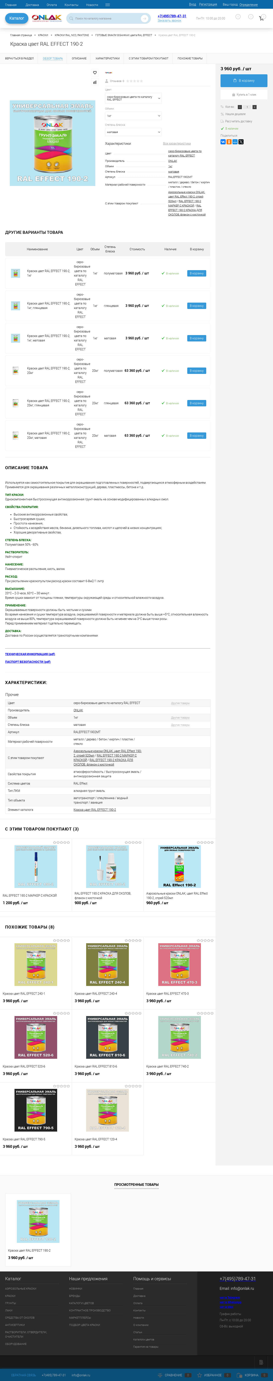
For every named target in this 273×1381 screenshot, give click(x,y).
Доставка (32, 5)
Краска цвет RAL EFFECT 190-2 (95, 809)
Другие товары (180, 703)
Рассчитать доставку (236, 121)
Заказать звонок (169, 20)
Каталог (16, 18)
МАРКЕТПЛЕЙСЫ (80, 1317)
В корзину (197, 273)
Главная (11, 5)
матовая (173, 171)
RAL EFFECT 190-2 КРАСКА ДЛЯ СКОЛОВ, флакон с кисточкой (187, 210)
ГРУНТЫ (10, 1303)
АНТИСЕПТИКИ (15, 1325)
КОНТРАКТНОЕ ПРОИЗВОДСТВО (90, 1310)
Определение (249, 4)
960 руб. (179, 905)
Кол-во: (230, 106)
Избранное (214, 1375)
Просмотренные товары (136, 1184)
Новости (92, 5)
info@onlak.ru (242, 1288)
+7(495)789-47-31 (172, 16)
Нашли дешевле (233, 114)
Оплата (52, 5)
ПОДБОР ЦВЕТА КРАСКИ (84, 1325)
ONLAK (172, 161)
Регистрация (208, 4)
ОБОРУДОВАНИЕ (15, 1344)
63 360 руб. (137, 370)
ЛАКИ (8, 1310)
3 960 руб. (137, 273)
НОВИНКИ (75, 1288)
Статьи (137, 1332)
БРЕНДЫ (74, 1296)
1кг (170, 166)
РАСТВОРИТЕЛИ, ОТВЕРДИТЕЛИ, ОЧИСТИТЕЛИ (26, 1334)
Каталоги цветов (143, 1339)
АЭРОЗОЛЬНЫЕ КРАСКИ (20, 1288)
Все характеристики (177, 143)
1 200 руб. (36, 905)
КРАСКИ (10, 1296)
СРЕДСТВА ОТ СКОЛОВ (20, 1317)
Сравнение (175, 1375)
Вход (192, 4)
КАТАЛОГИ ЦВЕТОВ (81, 1303)
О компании (140, 1325)
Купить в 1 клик (244, 94)
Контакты (71, 5)
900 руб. (108, 905)
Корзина (252, 1375)
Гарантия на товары (145, 1346)
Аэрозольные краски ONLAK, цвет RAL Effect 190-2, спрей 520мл (186, 196)
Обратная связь (20, 1375)
